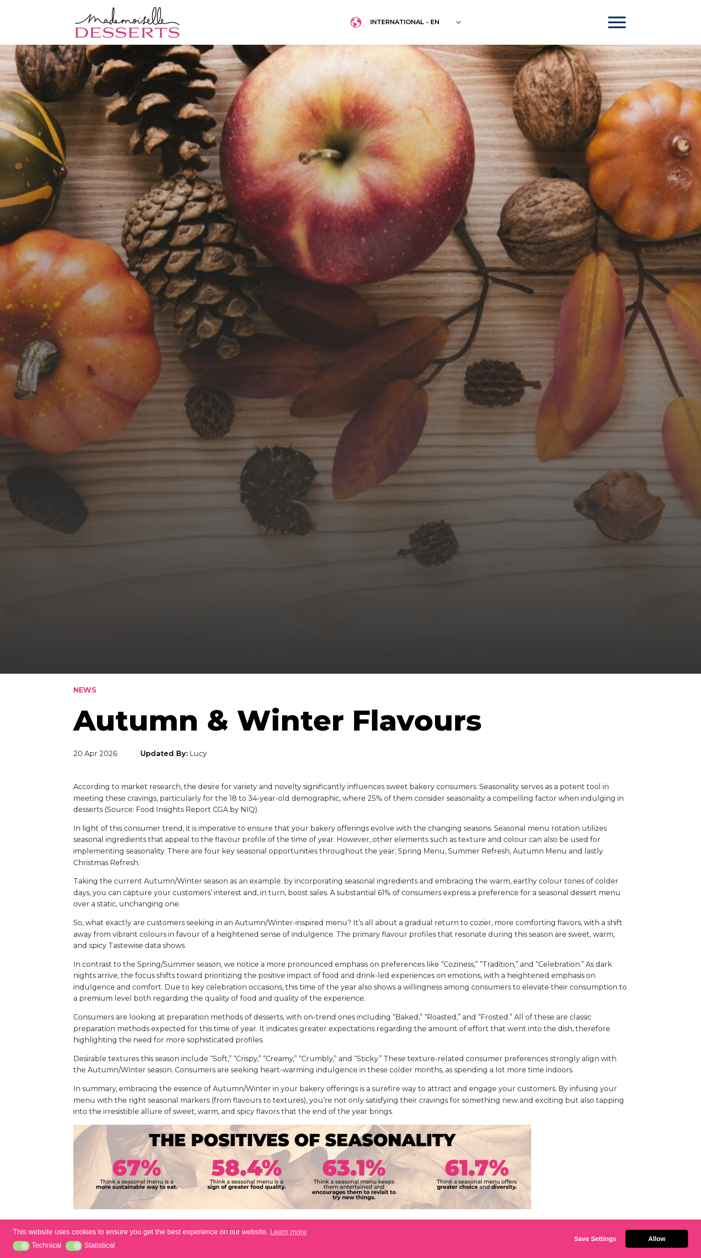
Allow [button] (656, 1238)
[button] (21, 1246)
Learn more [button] (288, 1232)
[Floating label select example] (416, 22)
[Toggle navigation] (608, 22)
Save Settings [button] (595, 1238)
